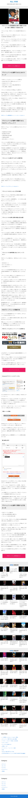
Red (3, 749)
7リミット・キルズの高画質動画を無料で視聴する (23, 726)
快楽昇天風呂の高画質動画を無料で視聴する (23, 673)
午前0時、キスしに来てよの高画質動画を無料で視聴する (23, 713)
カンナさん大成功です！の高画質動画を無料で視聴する (4, 602)
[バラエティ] (4, 769)
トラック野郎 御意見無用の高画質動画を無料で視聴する (23, 687)
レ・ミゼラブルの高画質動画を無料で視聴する (23, 630)
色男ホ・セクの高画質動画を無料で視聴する (23, 588)
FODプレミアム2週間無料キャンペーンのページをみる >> (13, 115)
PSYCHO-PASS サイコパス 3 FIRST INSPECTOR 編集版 (13, 753)
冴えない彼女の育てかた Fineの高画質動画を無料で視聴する (4, 618)
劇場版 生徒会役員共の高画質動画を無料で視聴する (14, 630)
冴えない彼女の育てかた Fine (8, 751)
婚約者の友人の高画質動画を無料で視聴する (23, 660)
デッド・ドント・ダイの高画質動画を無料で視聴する (13, 699)
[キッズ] (3, 765)
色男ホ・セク (5, 746)
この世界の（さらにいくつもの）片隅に (10, 737)
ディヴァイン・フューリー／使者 (9, 748)
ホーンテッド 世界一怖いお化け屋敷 (9, 739)
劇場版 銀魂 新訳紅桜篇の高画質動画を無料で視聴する (14, 643)
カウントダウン (5, 742)
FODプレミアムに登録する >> (14, 65)
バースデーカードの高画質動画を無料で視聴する (4, 713)
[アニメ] (3, 764)
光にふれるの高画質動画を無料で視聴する (4, 687)
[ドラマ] (3, 767)
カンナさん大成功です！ (7, 744)
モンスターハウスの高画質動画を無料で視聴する (13, 660)
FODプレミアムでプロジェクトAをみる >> (9, 186)
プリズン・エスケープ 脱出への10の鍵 (10, 740)
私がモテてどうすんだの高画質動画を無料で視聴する (13, 602)
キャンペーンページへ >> (14, 369)
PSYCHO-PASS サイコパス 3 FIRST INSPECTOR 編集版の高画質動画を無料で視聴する (23, 603)
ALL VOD (14, 2)
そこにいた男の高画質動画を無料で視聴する (4, 643)
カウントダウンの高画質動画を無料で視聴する (4, 588)
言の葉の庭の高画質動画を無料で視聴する (4, 699)
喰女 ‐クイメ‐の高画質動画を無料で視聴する (13, 713)
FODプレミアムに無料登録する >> (14, 555)
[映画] (11, 565)
